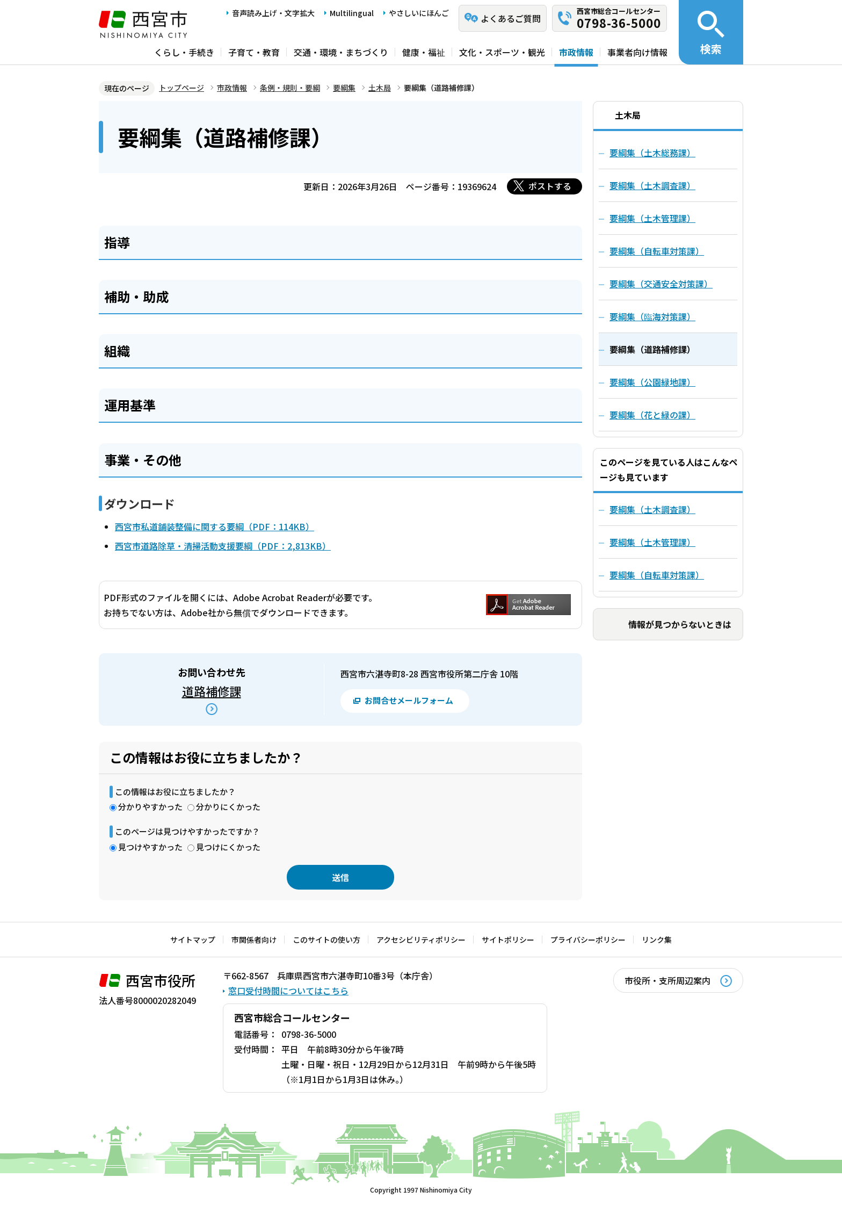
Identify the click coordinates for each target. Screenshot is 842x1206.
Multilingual (352, 13)
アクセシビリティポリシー (421, 939)
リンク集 (657, 939)
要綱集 (344, 87)
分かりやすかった (150, 806)
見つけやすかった (150, 847)
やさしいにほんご (419, 13)
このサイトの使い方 (326, 939)
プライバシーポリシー (588, 939)
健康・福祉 (423, 52)
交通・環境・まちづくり (341, 52)
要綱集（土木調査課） (652, 509)
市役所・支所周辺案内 (667, 980)
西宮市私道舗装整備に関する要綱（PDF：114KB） (214, 526)
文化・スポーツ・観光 (502, 52)
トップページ (181, 87)
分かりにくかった (228, 806)
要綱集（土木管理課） (652, 542)
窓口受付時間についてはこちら (288, 990)
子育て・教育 (254, 52)
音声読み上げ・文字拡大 (273, 13)
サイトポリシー (508, 939)
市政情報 (576, 52)
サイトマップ (192, 939)
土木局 (379, 87)
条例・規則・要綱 (290, 87)
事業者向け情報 (637, 52)
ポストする (549, 185)
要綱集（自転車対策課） (656, 574)
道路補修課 (211, 690)
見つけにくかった (228, 847)
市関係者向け (254, 939)
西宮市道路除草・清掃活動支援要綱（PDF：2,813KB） (223, 545)
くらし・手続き (184, 52)
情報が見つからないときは (679, 624)
